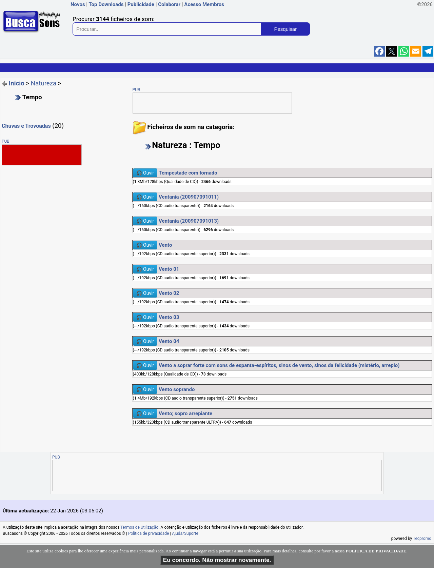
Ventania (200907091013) (189, 221)
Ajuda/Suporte (185, 533)
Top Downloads (105, 4)
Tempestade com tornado (188, 173)
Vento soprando (177, 389)
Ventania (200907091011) (189, 197)
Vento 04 (169, 341)
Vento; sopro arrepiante (185, 413)
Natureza (43, 83)
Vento (165, 245)
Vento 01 (169, 269)
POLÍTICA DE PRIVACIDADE (376, 550)
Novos (78, 4)
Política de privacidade (148, 533)
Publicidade (140, 4)
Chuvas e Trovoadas (26, 126)
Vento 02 (169, 293)
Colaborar (169, 4)
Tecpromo (422, 538)
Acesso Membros (204, 4)
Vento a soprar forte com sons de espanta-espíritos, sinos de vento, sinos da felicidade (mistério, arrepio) (279, 365)
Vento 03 (169, 317)
